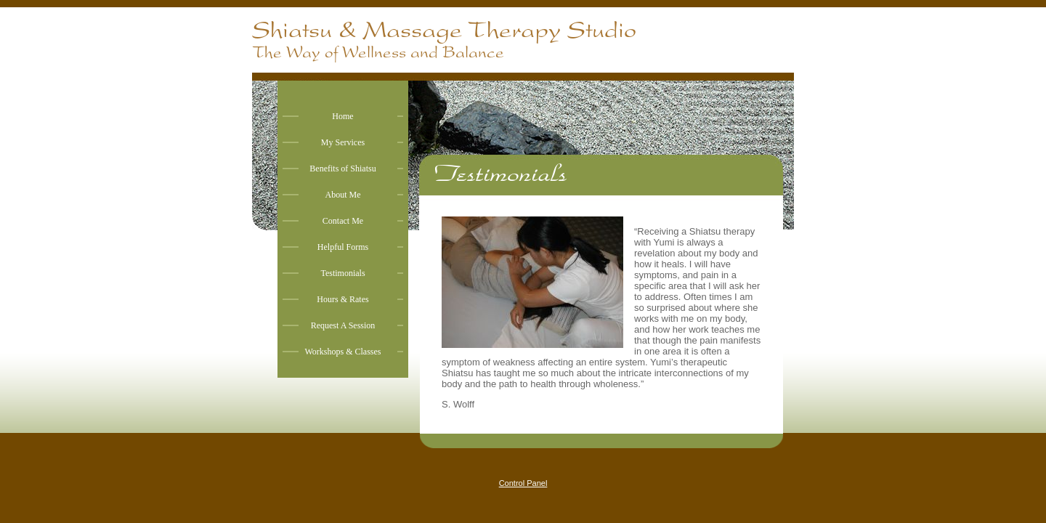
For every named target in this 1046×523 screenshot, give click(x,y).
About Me (343, 195)
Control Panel (523, 483)
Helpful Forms (342, 247)
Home (342, 116)
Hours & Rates (342, 299)
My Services (343, 142)
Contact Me (343, 221)
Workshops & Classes (342, 351)
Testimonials (342, 273)
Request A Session (343, 325)
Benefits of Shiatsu (342, 168)
